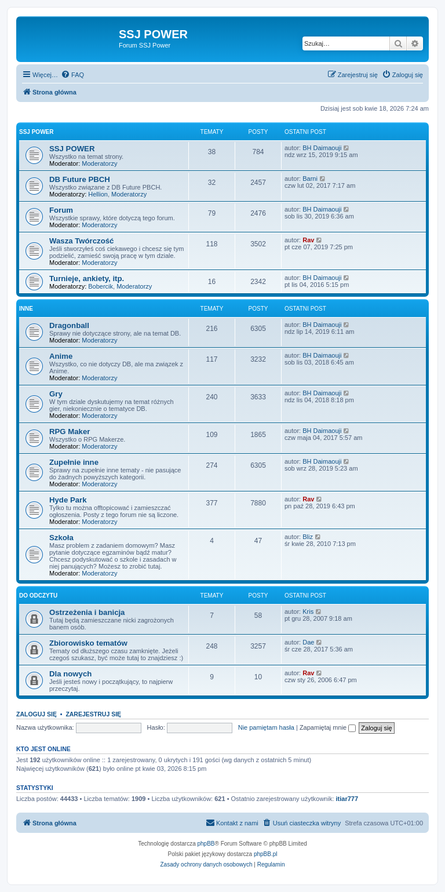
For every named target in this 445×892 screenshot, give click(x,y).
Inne (26, 308)
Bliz (307, 536)
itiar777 (347, 798)
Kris (307, 611)
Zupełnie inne (74, 462)
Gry (56, 393)
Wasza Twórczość (81, 240)
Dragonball (69, 325)
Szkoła (61, 537)
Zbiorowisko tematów (88, 643)
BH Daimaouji (321, 147)
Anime (60, 356)
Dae (308, 642)
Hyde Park (68, 500)
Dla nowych (70, 673)
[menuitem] (72, 75)
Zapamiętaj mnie (328, 727)
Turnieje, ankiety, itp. (86, 278)
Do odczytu (38, 595)
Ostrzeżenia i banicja (87, 612)
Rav (308, 239)
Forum (61, 210)
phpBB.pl (266, 854)
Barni (310, 178)
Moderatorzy (99, 163)
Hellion (98, 194)
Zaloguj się (36, 714)
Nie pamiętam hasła (266, 727)
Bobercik (100, 286)
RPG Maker (69, 431)
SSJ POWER (36, 132)
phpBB (206, 843)
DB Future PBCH (79, 179)
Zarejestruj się (93, 714)
